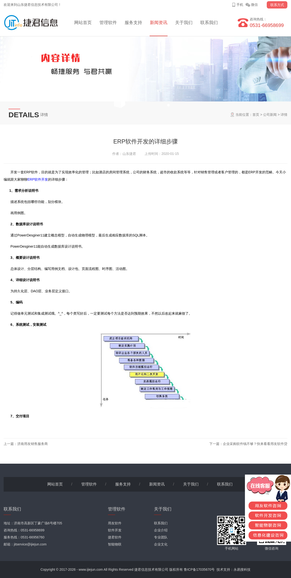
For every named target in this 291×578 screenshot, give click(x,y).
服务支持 (133, 22)
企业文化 (161, 544)
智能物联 (114, 544)
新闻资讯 (158, 22)
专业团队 (161, 537)
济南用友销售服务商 (32, 444)
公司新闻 (270, 115)
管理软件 (108, 22)
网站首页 (83, 22)
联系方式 (277, 5)
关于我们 (184, 22)
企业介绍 (161, 530)
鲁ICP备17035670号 (199, 569)
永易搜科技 (242, 569)
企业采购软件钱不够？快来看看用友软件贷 (255, 444)
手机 (239, 5)
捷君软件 (114, 537)
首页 (255, 115)
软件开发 (114, 530)
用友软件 (114, 523)
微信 (254, 5)
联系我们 (209, 22)
